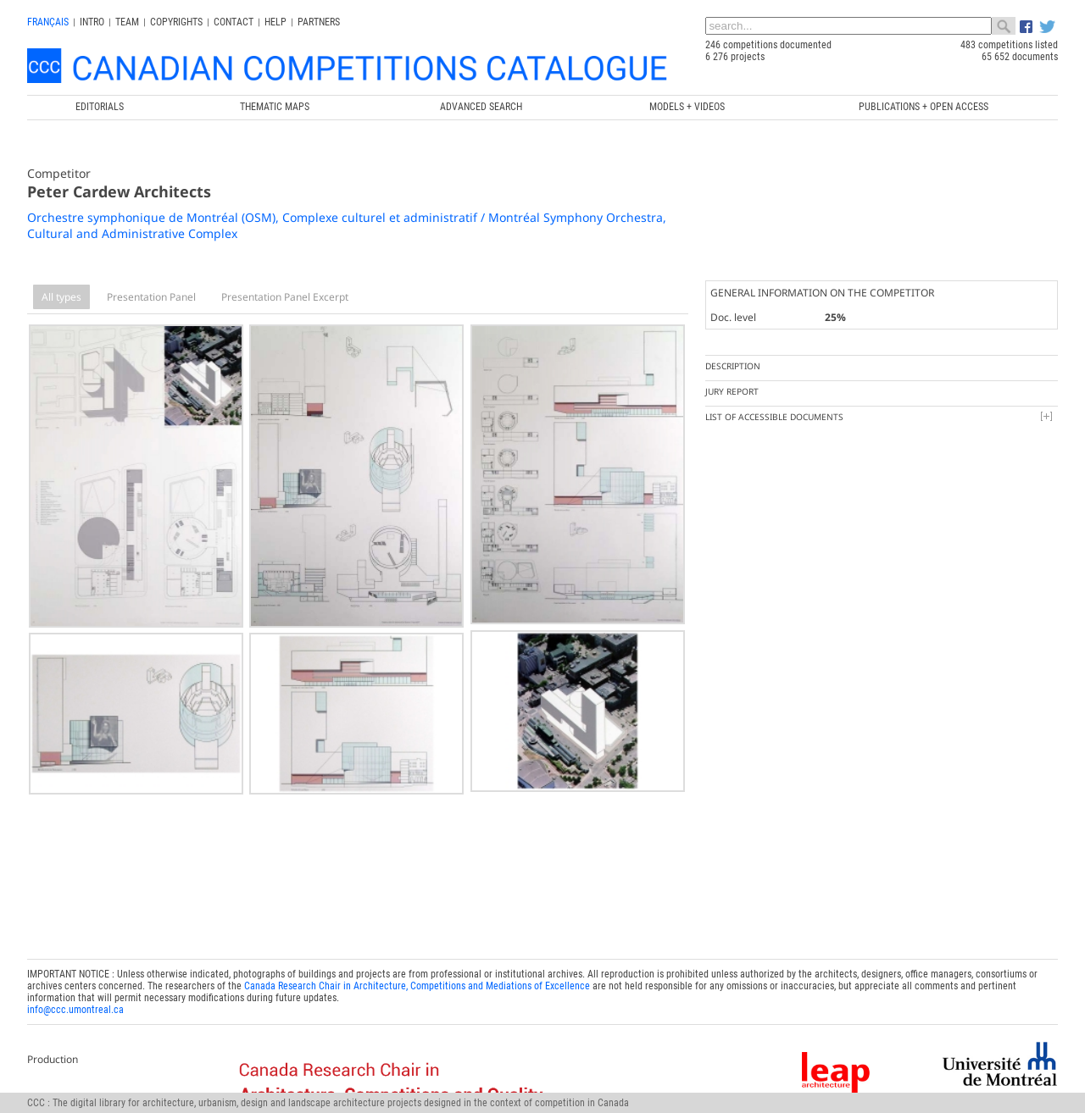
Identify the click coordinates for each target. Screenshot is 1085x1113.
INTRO (92, 22)
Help (275, 22)
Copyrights (176, 22)
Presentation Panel (151, 297)
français (48, 22)
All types (61, 297)
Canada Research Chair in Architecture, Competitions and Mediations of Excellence (417, 980)
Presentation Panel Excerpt (284, 297)
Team (127, 22)
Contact (233, 22)
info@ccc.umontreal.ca (75, 1004)
